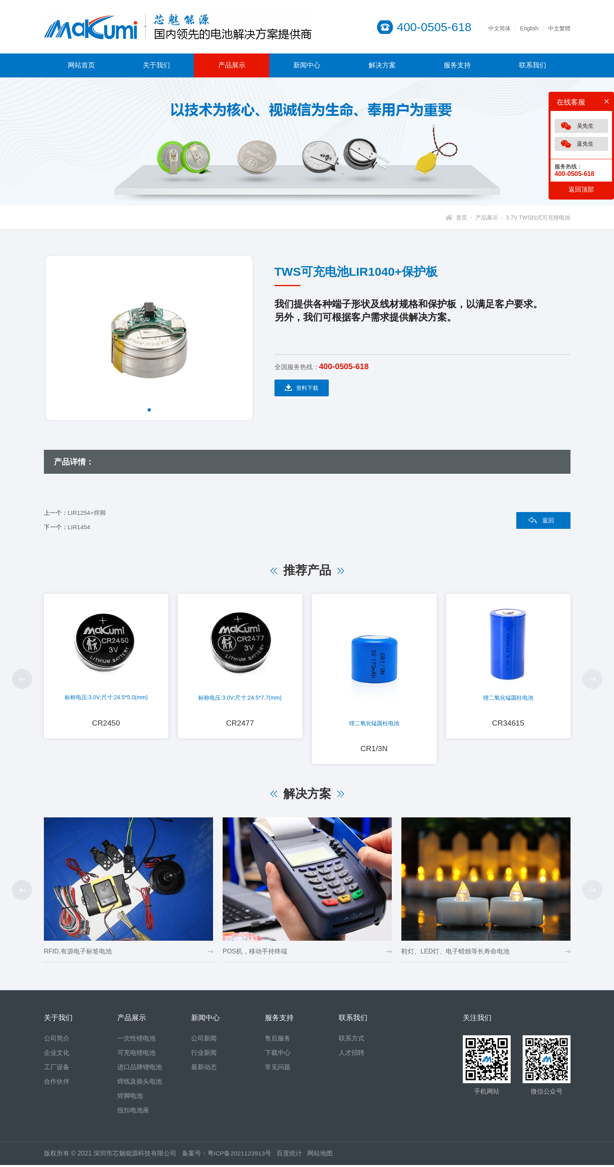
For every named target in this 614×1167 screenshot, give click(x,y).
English (529, 28)
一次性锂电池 (136, 1040)
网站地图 (321, 1155)
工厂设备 (56, 1069)
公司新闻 (204, 1040)
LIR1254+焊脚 (87, 512)
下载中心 (277, 1054)
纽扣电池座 (133, 1112)
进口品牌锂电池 (139, 1069)
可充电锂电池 (136, 1054)
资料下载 (301, 387)
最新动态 (204, 1069)
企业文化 (56, 1054)
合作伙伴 (56, 1083)
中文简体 (499, 28)
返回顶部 (581, 189)
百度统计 (293, 1155)
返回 (548, 520)
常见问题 (277, 1069)
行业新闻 (204, 1054)
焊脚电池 (130, 1097)
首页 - (464, 217)
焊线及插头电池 (139, 1083)
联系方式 (351, 1040)
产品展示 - (487, 217)
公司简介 (56, 1040)
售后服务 (277, 1040)
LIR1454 (79, 527)
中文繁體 (559, 28)
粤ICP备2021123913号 (240, 1155)
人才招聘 (351, 1054)
